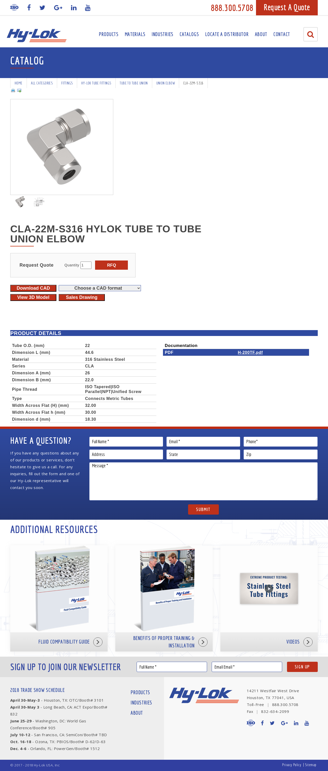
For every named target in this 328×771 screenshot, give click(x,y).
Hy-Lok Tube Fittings (96, 83)
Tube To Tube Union (134, 83)
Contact (281, 34)
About (261, 34)
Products (109, 34)
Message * (203, 481)
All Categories (42, 83)
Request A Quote (287, 7)
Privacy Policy (291, 765)
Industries (162, 34)
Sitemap (310, 765)
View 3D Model (33, 297)
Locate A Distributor (227, 34)
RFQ (111, 265)
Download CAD (33, 288)
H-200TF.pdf (250, 352)
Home (19, 83)
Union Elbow (165, 83)
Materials (135, 34)
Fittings (67, 83)
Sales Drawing (81, 297)
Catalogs (189, 34)
